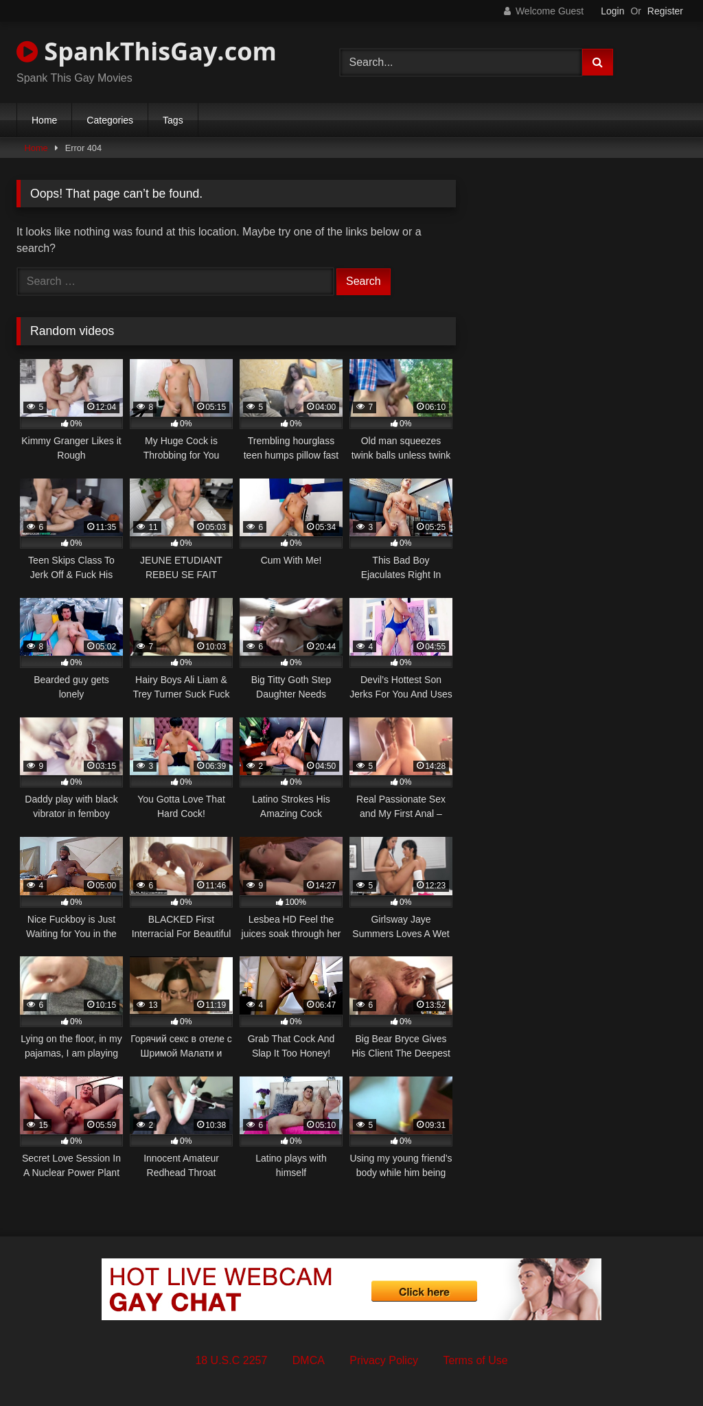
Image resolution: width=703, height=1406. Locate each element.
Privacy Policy (383, 1360)
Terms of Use (475, 1360)
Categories (110, 120)
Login (612, 10)
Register (665, 10)
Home (44, 120)
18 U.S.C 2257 (231, 1360)
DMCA (308, 1360)
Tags (173, 120)
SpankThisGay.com (146, 51)
